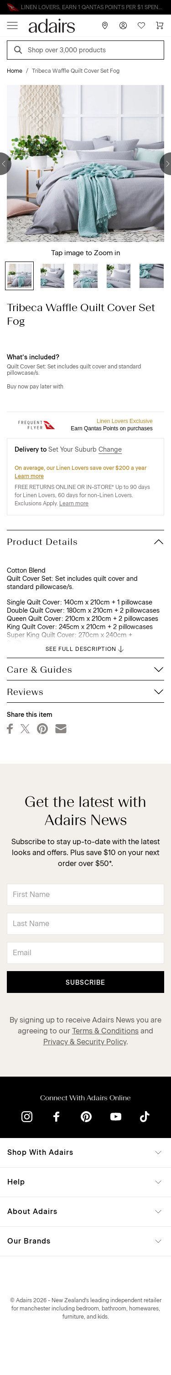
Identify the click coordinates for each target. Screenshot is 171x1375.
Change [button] (110, 449)
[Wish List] (141, 25)
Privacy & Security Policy (84, 1042)
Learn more (29, 476)
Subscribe (85, 983)
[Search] (19, 51)
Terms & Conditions (105, 1031)
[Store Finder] (104, 25)
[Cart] (159, 25)
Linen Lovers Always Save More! (85, 7)
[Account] (123, 25)
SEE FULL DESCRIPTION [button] (85, 649)
